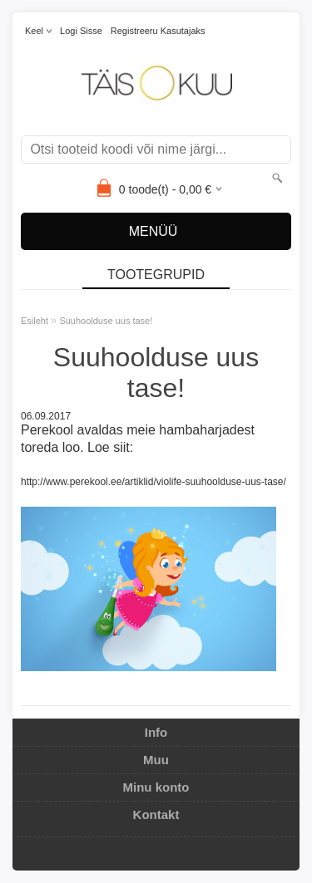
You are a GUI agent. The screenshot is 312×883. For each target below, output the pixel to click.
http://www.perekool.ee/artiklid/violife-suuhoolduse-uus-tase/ (153, 482)
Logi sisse (81, 31)
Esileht (34, 321)
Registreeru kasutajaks (158, 31)
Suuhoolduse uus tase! (105, 321)
